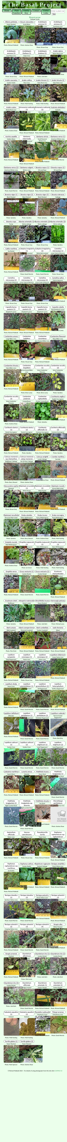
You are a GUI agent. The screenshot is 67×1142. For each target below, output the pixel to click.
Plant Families (16, 11)
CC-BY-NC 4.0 (58, 1071)
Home (6, 10)
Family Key (26, 11)
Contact (36, 10)
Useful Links (46, 11)
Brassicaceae (34, 17)
